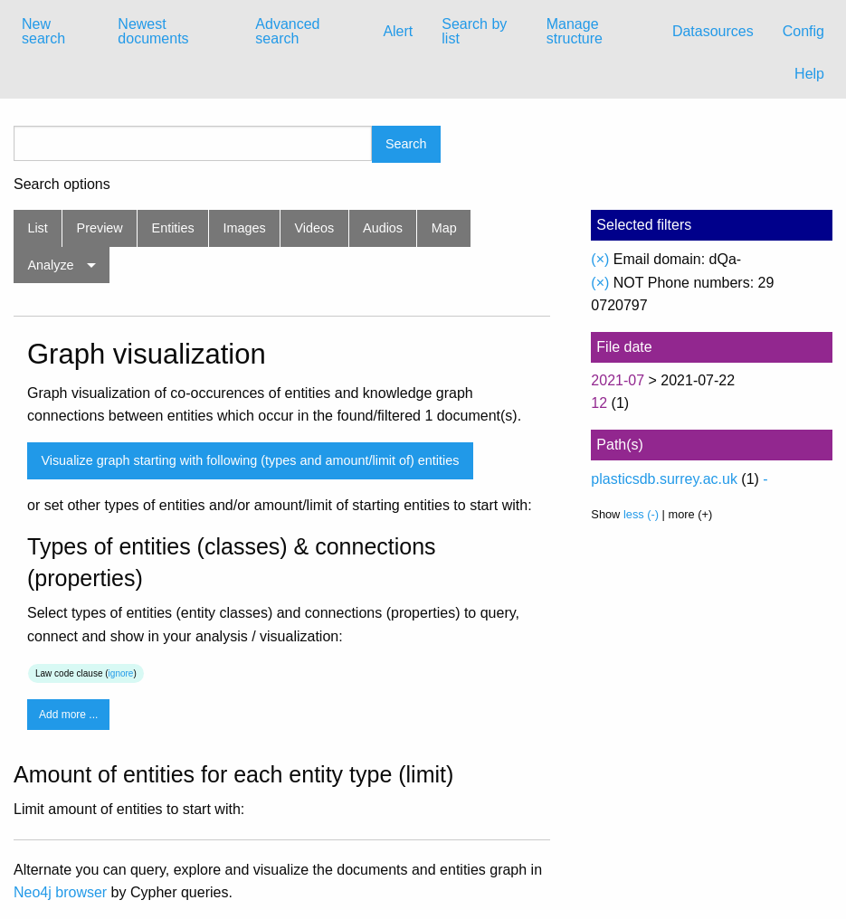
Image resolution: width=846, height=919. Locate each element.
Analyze (50, 265)
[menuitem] (55, 31)
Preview (100, 228)
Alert (398, 31)
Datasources (713, 31)
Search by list (474, 31)
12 (599, 403)
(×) (600, 259)
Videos (315, 228)
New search (43, 31)
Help (809, 73)
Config (803, 31)
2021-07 (617, 380)
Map (444, 228)
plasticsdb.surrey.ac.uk (664, 479)
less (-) (641, 514)
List (37, 228)
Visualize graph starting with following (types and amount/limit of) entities (250, 460)
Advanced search (287, 31)
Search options (62, 184)
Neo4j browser (60, 892)
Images (244, 228)
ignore (121, 673)
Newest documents (153, 31)
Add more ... (68, 714)
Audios (383, 228)
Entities (173, 228)
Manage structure (575, 31)
